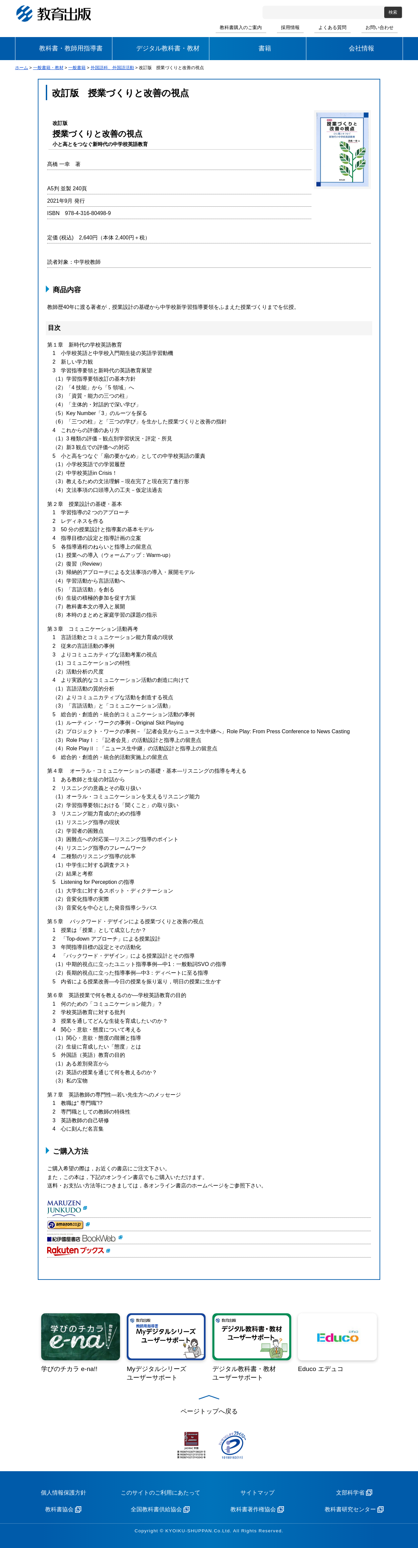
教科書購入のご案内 (241, 27)
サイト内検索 (269, 12)
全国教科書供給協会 (156, 1509)
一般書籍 (77, 67)
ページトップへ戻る (209, 1411)
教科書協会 (59, 1509)
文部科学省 (350, 1493)
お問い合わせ (379, 27)
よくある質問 (332, 27)
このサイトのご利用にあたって (160, 1493)
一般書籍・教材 (48, 67)
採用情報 (290, 27)
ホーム (21, 67)
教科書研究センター (350, 1509)
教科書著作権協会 (253, 1509)
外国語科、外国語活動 (112, 67)
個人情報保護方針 (63, 1493)
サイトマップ (257, 1493)
